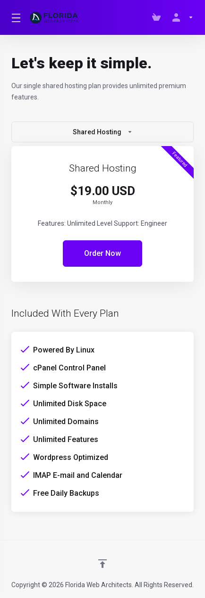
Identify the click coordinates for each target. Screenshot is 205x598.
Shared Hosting (103, 132)
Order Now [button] (102, 253)
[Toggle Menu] (15, 17)
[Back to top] (102, 564)
